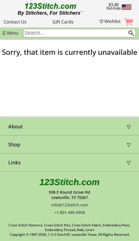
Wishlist (110, 21)
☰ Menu (10, 33)
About (15, 126)
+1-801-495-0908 (69, 212)
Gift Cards (63, 22)
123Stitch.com (69, 182)
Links (14, 162)
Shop (14, 144)
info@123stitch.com (69, 205)
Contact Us (15, 22)
